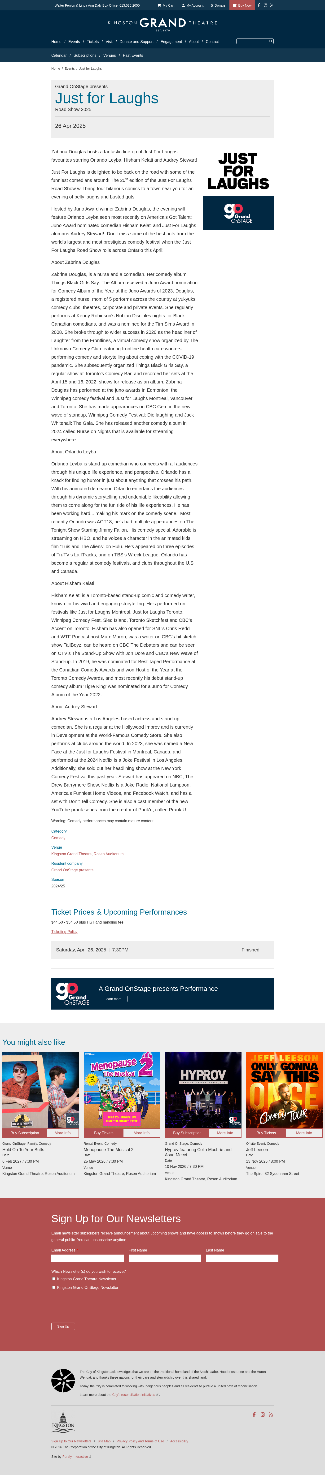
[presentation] (87, 1308)
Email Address (63, 1250)
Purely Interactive (77, 1456)
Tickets (93, 42)
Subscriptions (85, 55)
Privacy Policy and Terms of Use (140, 1441)
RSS (271, 1414)
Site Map (103, 1441)
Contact (212, 42)
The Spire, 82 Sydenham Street (272, 1174)
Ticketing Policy (64, 932)
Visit (109, 42)
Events (74, 42)
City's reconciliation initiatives (135, 1395)
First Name (138, 1250)
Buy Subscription (25, 1133)
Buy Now (244, 5)
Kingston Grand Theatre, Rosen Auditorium (87, 854)
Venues (109, 55)
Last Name (215, 1250)
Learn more (113, 999)
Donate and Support (137, 42)
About (194, 42)
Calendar (59, 55)
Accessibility (179, 1441)
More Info (63, 1133)
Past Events (133, 55)
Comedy (58, 838)
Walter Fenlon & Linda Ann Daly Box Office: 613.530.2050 (97, 5)
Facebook (255, 1414)
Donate (220, 5)
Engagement (171, 42)
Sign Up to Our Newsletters (71, 1441)
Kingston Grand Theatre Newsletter (86, 1279)
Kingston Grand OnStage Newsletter (87, 1288)
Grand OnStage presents (72, 870)
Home (56, 42)
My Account (194, 5)
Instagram (263, 1414)
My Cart (168, 5)
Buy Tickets (104, 1133)
